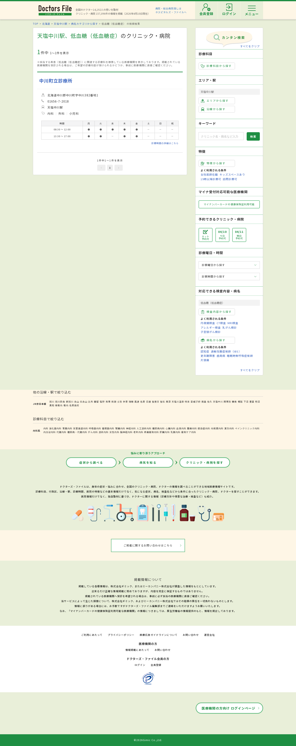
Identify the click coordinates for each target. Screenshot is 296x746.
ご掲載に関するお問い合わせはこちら (148, 545)
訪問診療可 (230, 179)
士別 (119, 401)
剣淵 (113, 401)
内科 (45, 428)
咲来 (187, 401)
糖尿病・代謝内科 (77, 432)
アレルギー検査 (211, 327)
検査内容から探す (216, 312)
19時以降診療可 (211, 179)
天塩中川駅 (60, 23)
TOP (35, 23)
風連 (136, 401)
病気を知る (148, 462)
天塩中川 (218, 401)
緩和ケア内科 (188, 432)
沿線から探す (213, 109)
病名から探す (213, 340)
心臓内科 (171, 428)
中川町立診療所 (55, 80)
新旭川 (69, 401)
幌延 (240, 401)
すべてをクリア (250, 46)
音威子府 (195, 401)
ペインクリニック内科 (247, 428)
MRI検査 (233, 323)
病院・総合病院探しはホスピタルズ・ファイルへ (171, 10)
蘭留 (96, 401)
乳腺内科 (175, 432)
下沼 (246, 401)
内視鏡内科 (217, 428)
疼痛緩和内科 (151, 432)
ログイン (140, 665)
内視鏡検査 (208, 323)
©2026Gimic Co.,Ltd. (148, 740)
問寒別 (227, 401)
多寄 (125, 401)
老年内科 (138, 432)
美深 (168, 401)
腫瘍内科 (192, 428)
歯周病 (221, 356)
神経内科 (131, 428)
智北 (162, 401)
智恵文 (155, 401)
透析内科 (104, 432)
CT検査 (221, 323)
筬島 (203, 401)
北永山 (83, 401)
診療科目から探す (216, 66)
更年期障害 (208, 356)
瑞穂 (131, 401)
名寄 (142, 401)
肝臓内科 (165, 432)
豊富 (251, 401)
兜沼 (257, 401)
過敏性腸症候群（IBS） (226, 351)
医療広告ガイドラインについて (158, 634)
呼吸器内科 (95, 428)
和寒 (108, 401)
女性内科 (114, 432)
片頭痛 (205, 360)
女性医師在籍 (209, 174)
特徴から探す (213, 163)
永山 (76, 401)
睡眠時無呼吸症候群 (240, 356)
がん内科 (93, 432)
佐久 (209, 401)
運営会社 (209, 634)
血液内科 (181, 428)
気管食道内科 (80, 428)
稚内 (66, 405)
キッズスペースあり (232, 174)
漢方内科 (229, 428)
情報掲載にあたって (137, 649)
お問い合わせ (191, 634)
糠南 (234, 401)
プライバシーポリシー (121, 634)
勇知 (51, 405)
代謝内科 (61, 432)
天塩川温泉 (178, 401)
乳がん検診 (229, 327)
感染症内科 (204, 428)
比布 (90, 401)
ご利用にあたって (91, 634)
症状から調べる (91, 462)
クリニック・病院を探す (204, 462)
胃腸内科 (67, 428)
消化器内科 (55, 428)
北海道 (46, 23)
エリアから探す (215, 101)
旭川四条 (60, 401)
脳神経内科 (126, 432)
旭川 (51, 401)
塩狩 (102, 401)
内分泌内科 (49, 432)
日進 (148, 401)
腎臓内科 (120, 428)
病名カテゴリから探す (84, 23)
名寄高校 (74, 405)
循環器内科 (108, 428)
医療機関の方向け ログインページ (228, 708)
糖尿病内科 (158, 428)
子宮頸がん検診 (211, 332)
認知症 (205, 351)
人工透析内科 (144, 428)
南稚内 (58, 405)
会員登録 (156, 665)
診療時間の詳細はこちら (165, 143)
